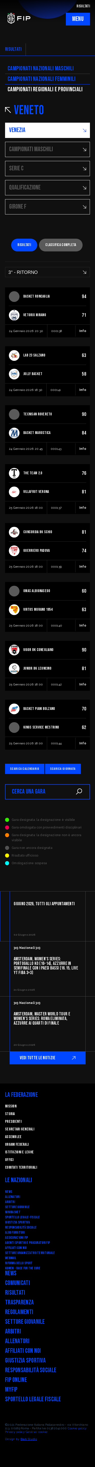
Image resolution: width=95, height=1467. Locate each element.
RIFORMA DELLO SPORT (18, 1263)
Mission (10, 1106)
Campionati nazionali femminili (41, 79)
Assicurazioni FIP (16, 1237)
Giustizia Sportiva (17, 1222)
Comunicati (17, 1283)
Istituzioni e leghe (19, 1152)
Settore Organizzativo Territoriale (30, 1253)
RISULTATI (83, 6)
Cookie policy (77, 1428)
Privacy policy (15, 1432)
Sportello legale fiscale (33, 1399)
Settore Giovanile (17, 1207)
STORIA (10, 1114)
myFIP (11, 1390)
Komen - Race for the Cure (22, 1268)
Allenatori (12, 1197)
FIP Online (16, 1380)
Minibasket (13, 1212)
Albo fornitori (15, 1232)
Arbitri (10, 1202)
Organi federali (17, 1144)
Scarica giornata (63, 769)
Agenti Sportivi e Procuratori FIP (27, 1243)
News (8, 1192)
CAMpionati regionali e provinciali (45, 89)
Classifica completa (60, 245)
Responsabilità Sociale (20, 1227)
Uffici (9, 1159)
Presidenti (13, 1121)
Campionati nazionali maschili (41, 68)
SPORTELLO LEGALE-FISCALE (22, 1217)
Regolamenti (19, 1312)
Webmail (10, 1258)
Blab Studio (29, 1439)
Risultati (24, 245)
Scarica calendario (24, 769)
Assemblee (13, 1136)
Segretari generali (19, 1129)
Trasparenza (19, 1302)
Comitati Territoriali (21, 1167)
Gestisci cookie (36, 1432)
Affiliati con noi (16, 1248)
